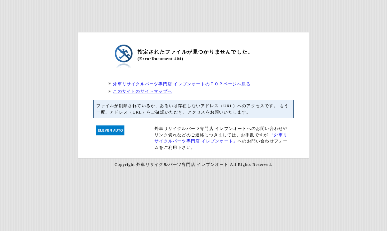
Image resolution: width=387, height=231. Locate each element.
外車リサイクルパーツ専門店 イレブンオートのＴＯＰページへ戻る (181, 83)
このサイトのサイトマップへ (142, 91)
